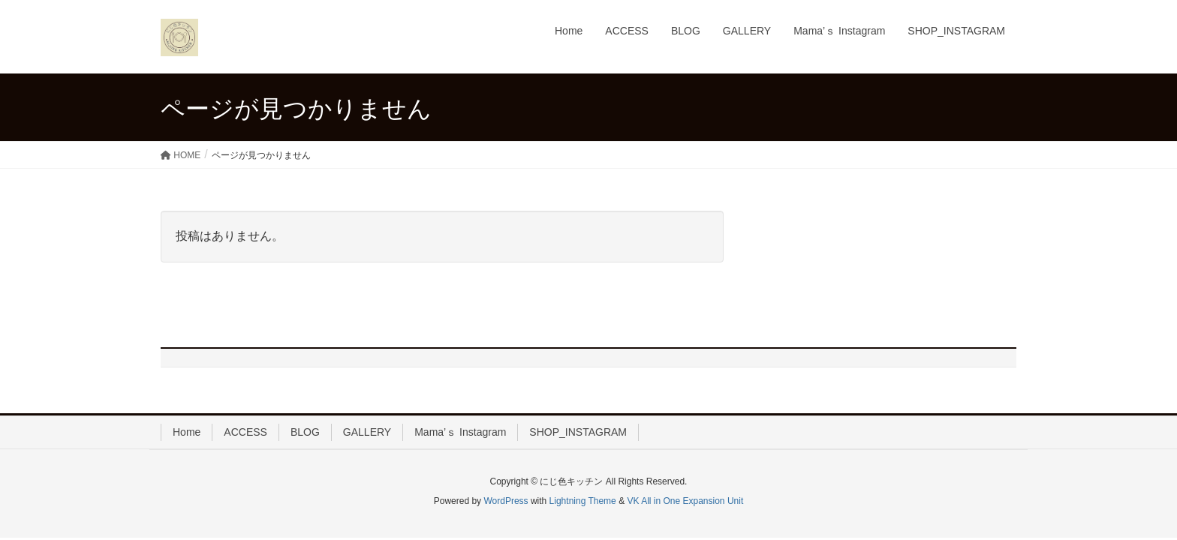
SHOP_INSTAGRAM (578, 432)
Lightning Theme (582, 501)
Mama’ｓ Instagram (460, 432)
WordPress (505, 501)
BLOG (305, 432)
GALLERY (367, 432)
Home (186, 432)
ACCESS (245, 432)
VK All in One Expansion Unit (685, 501)
